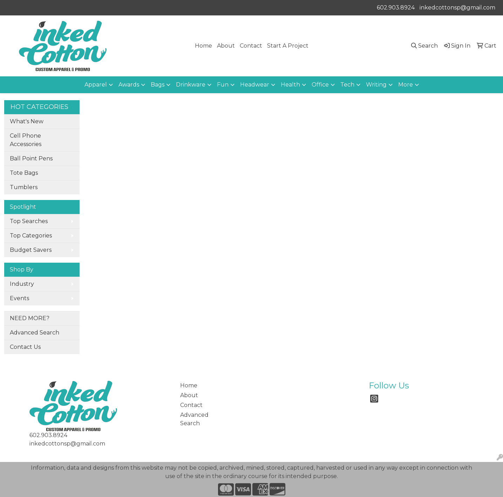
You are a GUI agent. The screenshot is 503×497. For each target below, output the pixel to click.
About (226, 45)
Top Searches (29, 221)
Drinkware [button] (190, 84)
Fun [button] (223, 84)
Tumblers (24, 187)
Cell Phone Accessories (25, 139)
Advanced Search (34, 332)
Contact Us (25, 347)
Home (203, 45)
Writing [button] (376, 84)
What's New (26, 121)
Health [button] (290, 84)
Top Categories (31, 235)
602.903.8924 (396, 7)
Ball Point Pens (31, 158)
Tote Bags (24, 173)
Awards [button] (128, 84)
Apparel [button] (95, 84)
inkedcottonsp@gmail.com (457, 7)
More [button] (405, 84)
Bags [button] (157, 84)
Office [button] (320, 84)
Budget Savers (31, 250)
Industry (22, 284)
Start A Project (287, 45)
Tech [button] (347, 84)
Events (19, 298)
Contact (251, 45)
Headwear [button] (254, 84)
